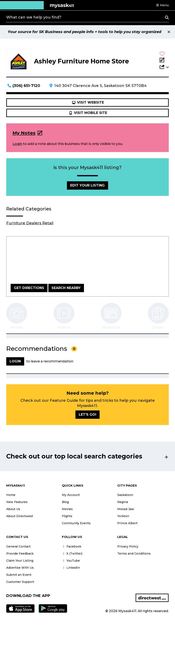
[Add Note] (164, 60)
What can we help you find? (33, 17)
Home (10, 495)
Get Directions (29, 288)
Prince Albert (127, 523)
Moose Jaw (125, 509)
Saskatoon (125, 495)
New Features (17, 502)
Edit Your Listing (87, 185)
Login (17, 144)
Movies (67, 509)
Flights (67, 516)
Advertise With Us (20, 568)
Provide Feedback (20, 553)
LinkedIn (71, 568)
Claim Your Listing (19, 560)
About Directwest (19, 516)
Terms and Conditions (134, 553)
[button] (162, 5)
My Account (71, 495)
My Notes (23, 133)
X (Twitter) (72, 553)
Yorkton (123, 516)
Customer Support (20, 582)
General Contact (18, 546)
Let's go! (87, 414)
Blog (65, 502)
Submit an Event (18, 575)
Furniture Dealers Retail (29, 223)
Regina (122, 502)
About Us (13, 509)
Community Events (76, 523)
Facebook (71, 546)
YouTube (71, 560)
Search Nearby (66, 288)
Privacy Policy (127, 546)
